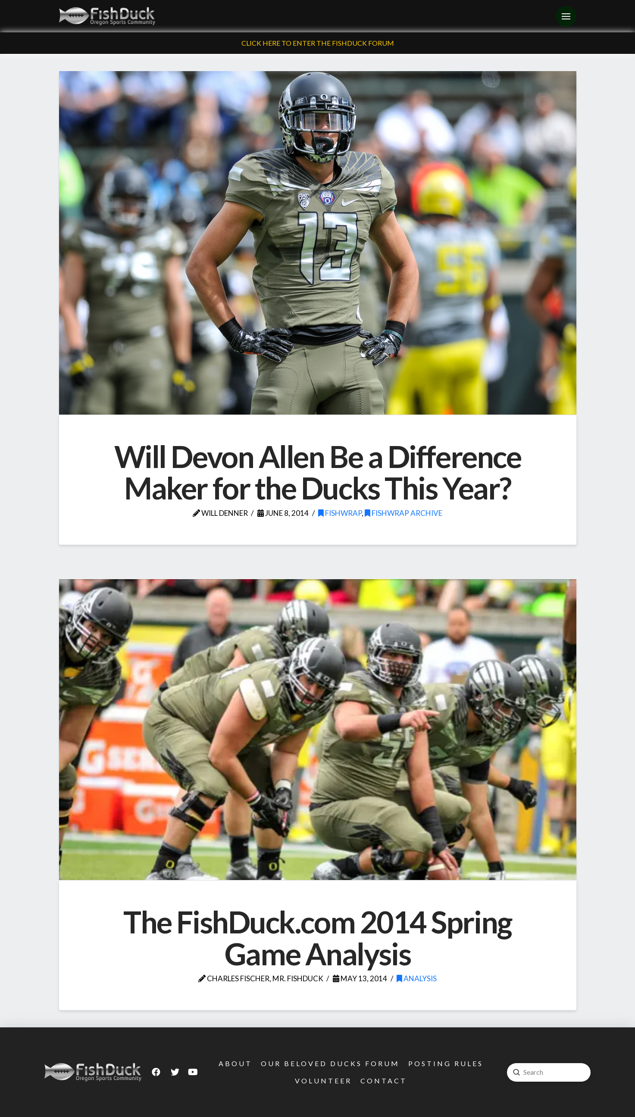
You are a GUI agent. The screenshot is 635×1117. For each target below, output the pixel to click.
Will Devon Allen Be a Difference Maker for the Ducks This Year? (317, 472)
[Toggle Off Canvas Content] (566, 16)
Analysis (417, 978)
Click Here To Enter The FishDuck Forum (317, 43)
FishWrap (340, 513)
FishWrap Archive (403, 513)
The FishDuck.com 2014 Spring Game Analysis (317, 938)
